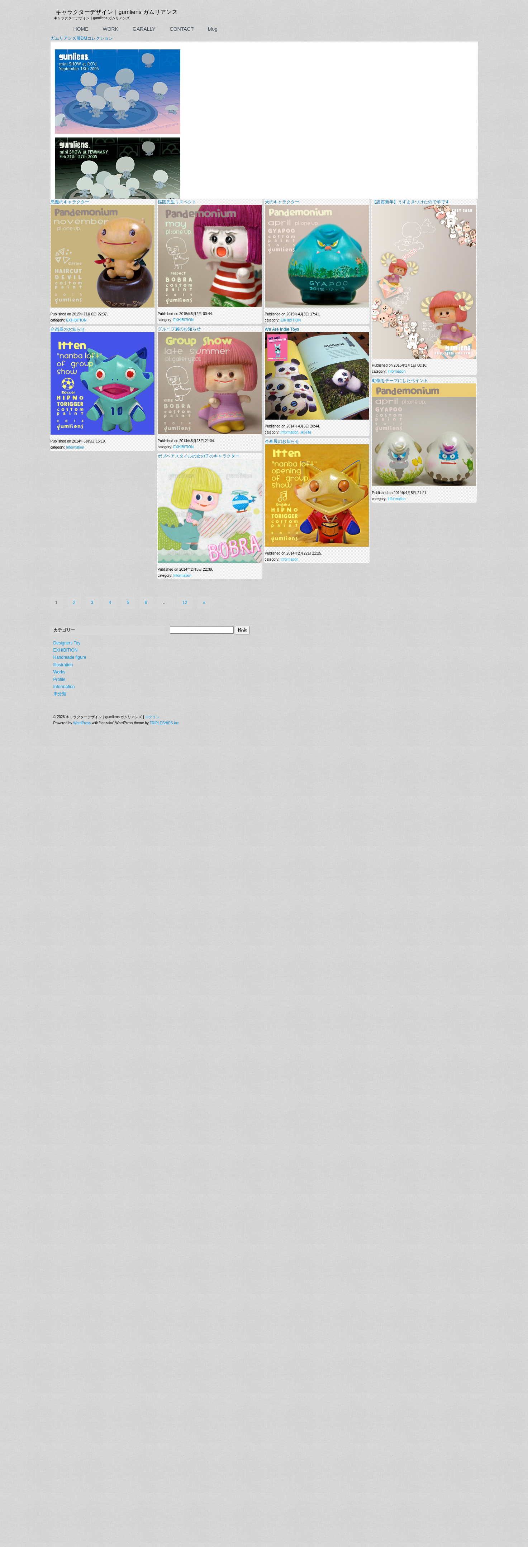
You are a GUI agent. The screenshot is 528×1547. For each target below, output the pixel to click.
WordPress (82, 594)
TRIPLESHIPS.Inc (164, 594)
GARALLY (144, 29)
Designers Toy (67, 513)
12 (184, 473)
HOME (81, 29)
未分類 (305, 307)
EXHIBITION (76, 195)
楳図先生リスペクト (177, 76)
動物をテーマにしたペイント (400, 255)
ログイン (152, 588)
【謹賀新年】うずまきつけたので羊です (410, 76)
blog (212, 29)
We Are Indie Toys (282, 204)
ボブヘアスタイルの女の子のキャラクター (198, 330)
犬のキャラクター (282, 76)
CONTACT (182, 29)
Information (396, 246)
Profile (59, 550)
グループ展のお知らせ (179, 203)
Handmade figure (69, 528)
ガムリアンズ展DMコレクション (82, 38)
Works (59, 543)
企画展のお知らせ (68, 204)
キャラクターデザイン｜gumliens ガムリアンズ (116, 12)
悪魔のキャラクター (70, 76)
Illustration (63, 535)
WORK (111, 29)
